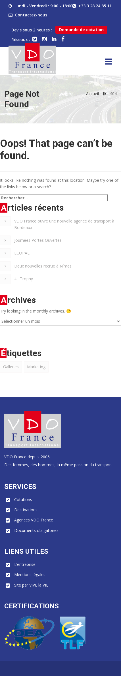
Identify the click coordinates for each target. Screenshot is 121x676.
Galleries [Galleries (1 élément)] (11, 366)
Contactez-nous (31, 15)
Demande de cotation (81, 29)
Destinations (25, 509)
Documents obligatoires (36, 530)
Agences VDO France (33, 520)
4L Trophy (23, 278)
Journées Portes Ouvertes (38, 240)
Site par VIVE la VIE (31, 585)
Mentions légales (29, 574)
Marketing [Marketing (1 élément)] (36, 366)
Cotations (23, 499)
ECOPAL (22, 253)
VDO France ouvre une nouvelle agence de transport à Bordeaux (64, 224)
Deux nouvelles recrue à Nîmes (43, 266)
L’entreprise (25, 564)
